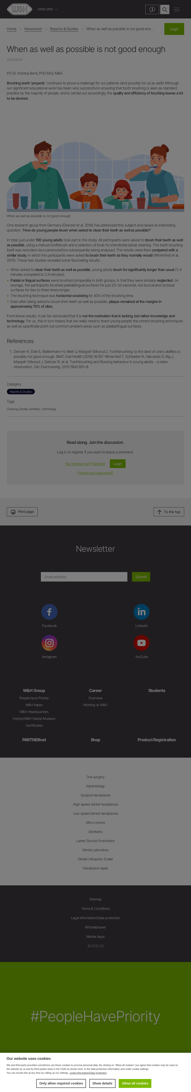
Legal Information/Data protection (88, 1072)
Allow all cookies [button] (135, 1083)
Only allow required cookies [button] (61, 1083)
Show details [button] (102, 1083)
